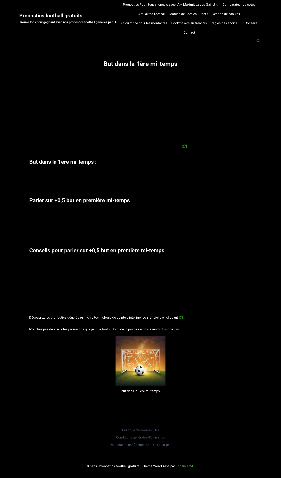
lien (176, 329)
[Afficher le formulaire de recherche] (258, 40)
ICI (184, 146)
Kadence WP (185, 466)
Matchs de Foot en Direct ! (188, 14)
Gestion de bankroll (226, 14)
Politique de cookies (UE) (140, 430)
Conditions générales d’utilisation (140, 437)
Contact (189, 32)
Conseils (251, 23)
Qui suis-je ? (162, 445)
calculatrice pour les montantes (144, 23)
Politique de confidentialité (129, 445)
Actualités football (151, 14)
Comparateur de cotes (238, 4)
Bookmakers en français (189, 23)
